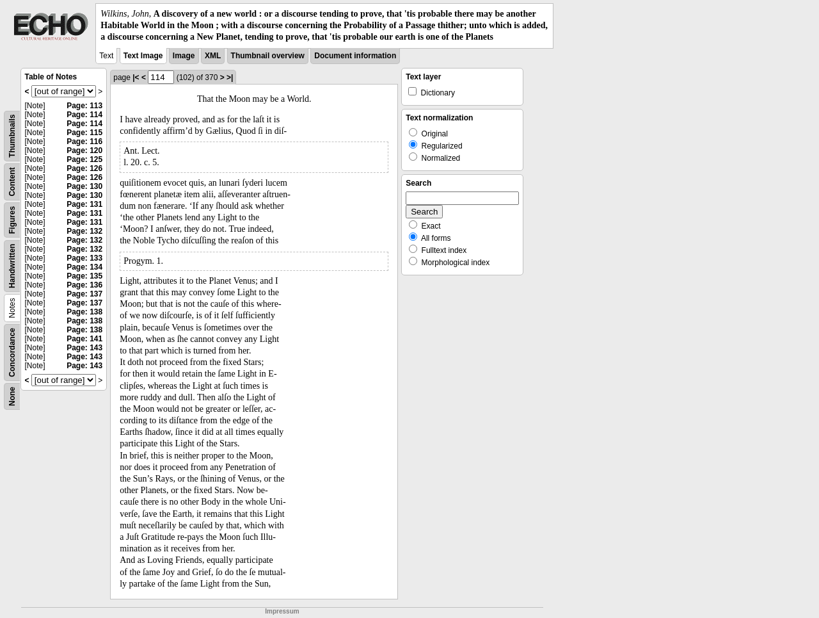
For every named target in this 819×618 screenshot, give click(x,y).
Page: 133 (84, 258)
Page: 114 (84, 114)
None (12, 396)
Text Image (143, 55)
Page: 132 (84, 231)
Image (184, 55)
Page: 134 (84, 267)
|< (135, 77)
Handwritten (12, 265)
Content (12, 181)
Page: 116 (84, 141)
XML (213, 55)
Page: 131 (84, 204)
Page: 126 (84, 168)
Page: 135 (84, 276)
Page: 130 (84, 186)
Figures (12, 219)
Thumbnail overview (268, 55)
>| (230, 77)
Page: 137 (84, 293)
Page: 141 (84, 338)
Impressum (282, 611)
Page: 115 (84, 132)
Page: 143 (84, 347)
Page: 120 (84, 150)
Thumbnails (12, 135)
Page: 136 (84, 285)
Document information (355, 55)
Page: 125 (84, 159)
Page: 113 (84, 105)
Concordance (12, 352)
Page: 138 (84, 311)
